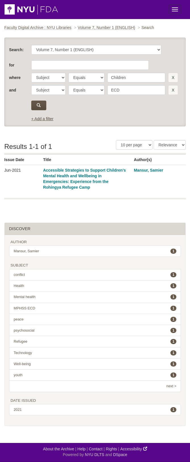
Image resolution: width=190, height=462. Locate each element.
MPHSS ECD (95, 308)
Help (82, 449)
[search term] (136, 77)
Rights (111, 449)
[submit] (38, 105)
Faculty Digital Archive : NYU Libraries (38, 27)
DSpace (120, 454)
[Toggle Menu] (175, 9)
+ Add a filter (42, 118)
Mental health (95, 296)
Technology (95, 352)
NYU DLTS (94, 454)
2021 (95, 409)
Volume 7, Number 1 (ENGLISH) (106, 27)
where (14, 77)
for (11, 65)
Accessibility (133, 448)
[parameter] (48, 77)
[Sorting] (170, 145)
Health (95, 285)
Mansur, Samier (148, 170)
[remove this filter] (173, 77)
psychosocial (95, 330)
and (12, 90)
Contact (96, 449)
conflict (95, 274)
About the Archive (58, 449)
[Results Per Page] (134, 145)
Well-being (95, 364)
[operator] (86, 77)
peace (95, 319)
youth (95, 375)
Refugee (95, 341)
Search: (16, 49)
